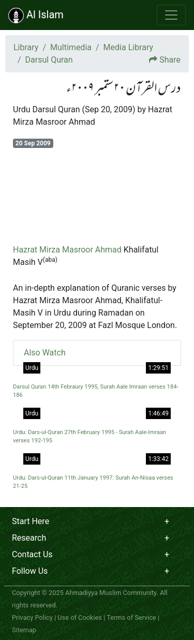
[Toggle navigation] (171, 15)
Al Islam (36, 15)
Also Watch (45, 353)
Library (25, 47)
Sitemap (24, 630)
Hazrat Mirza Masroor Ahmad (67, 250)
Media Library (128, 47)
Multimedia (71, 47)
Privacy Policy (32, 617)
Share (170, 60)
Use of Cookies (79, 617)
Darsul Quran (49, 60)
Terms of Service (131, 617)
